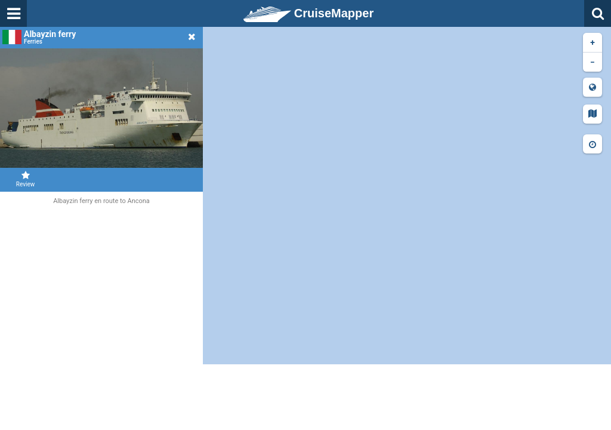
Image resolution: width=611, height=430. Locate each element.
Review (25, 179)
